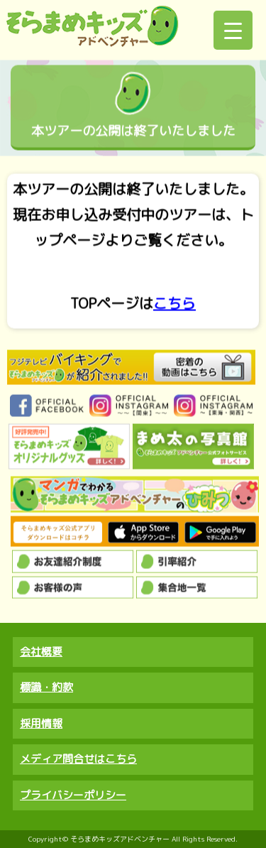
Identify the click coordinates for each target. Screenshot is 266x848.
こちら (174, 303)
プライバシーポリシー (73, 795)
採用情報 (41, 723)
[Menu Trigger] (233, 30)
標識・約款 (46, 687)
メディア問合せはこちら (78, 758)
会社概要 (41, 651)
